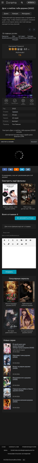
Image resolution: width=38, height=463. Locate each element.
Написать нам (14, 447)
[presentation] (5, 194)
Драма (6, 14)
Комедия (15, 14)
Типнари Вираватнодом (32, 37)
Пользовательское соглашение (19, 453)
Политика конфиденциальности (22, 450)
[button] (30, 30)
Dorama (11, 2)
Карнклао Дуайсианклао (7, 37)
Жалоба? (34, 141)
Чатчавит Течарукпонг (22, 37)
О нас (4, 447)
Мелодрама (26, 14)
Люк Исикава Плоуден (15, 38)
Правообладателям (29, 447)
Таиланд (15, 112)
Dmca (5, 450)
